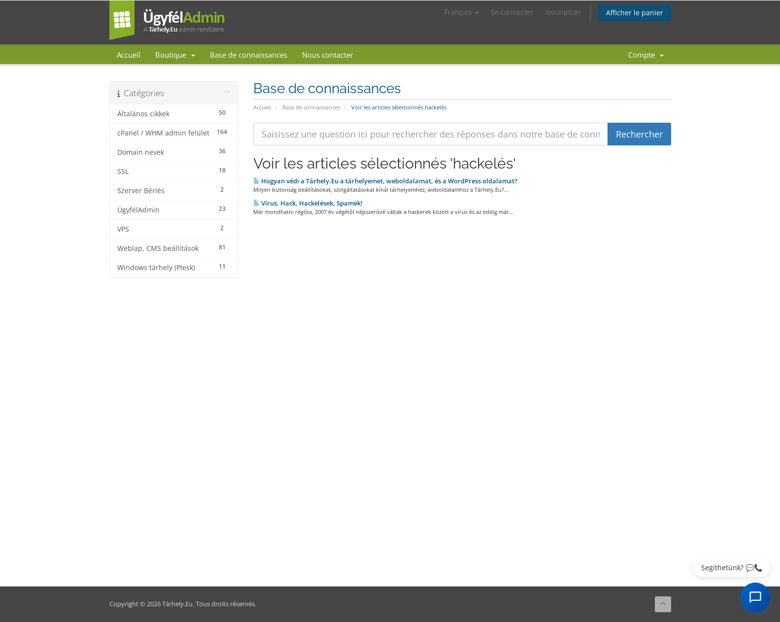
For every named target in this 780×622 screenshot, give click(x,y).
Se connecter (512, 12)
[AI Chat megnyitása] (755, 597)
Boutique (175, 55)
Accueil (128, 55)
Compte (646, 55)
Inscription (563, 12)
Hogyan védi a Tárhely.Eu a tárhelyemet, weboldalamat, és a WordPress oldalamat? (385, 180)
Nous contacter (327, 55)
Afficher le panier (634, 12)
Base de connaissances (248, 55)
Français (461, 12)
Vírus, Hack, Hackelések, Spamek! (308, 203)
